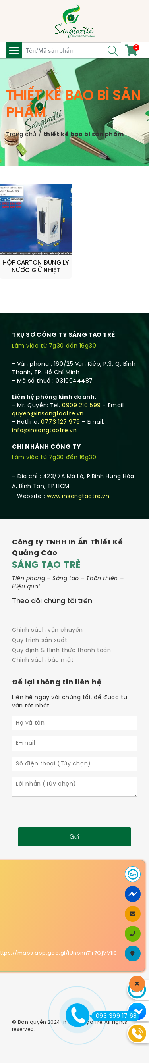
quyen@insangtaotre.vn (48, 414)
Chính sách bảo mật (43, 660)
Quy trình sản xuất (39, 641)
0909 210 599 (81, 406)
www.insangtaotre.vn (78, 497)
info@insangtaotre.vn (44, 431)
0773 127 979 (60, 422)
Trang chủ (21, 135)
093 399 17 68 (114, 1016)
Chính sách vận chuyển (47, 630)
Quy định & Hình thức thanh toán (61, 651)
